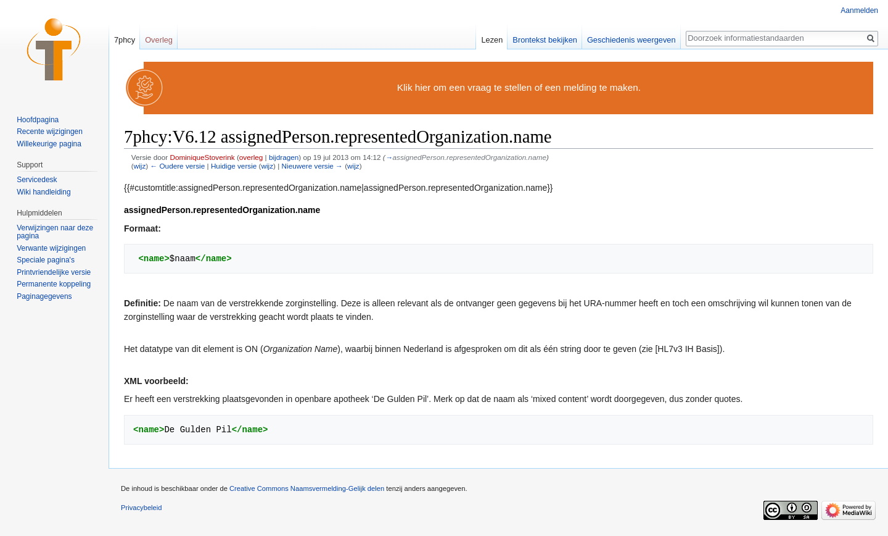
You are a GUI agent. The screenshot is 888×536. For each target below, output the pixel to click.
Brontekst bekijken (544, 39)
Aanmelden (859, 10)
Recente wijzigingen (50, 131)
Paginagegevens (44, 296)
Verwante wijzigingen (51, 248)
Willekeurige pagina (49, 144)
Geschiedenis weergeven (631, 39)
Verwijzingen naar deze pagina (55, 232)
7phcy (124, 39)
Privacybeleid (141, 507)
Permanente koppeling (54, 284)
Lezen (492, 39)
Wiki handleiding (43, 192)
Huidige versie (234, 166)
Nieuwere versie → (312, 166)
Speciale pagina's (46, 260)
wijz (140, 166)
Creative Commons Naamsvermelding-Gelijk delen (306, 488)
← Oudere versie (177, 166)
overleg (251, 157)
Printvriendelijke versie (54, 272)
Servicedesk (37, 179)
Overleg (159, 39)
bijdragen (283, 157)
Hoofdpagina (38, 119)
